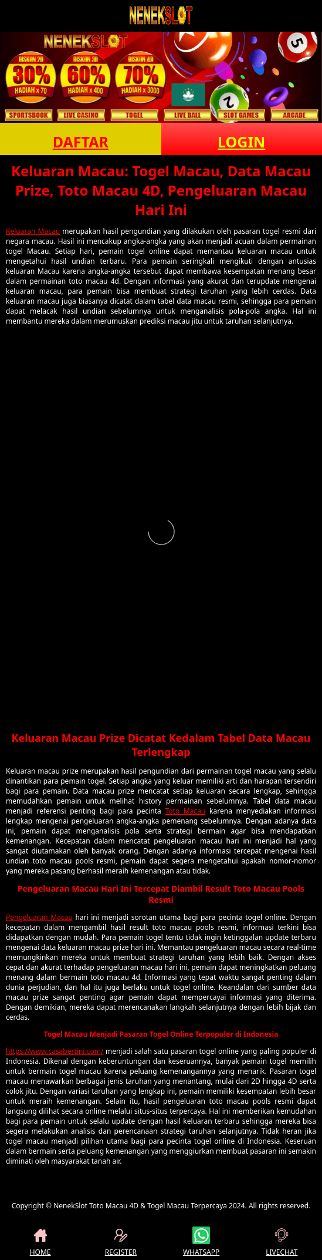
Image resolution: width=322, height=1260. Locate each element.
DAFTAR (81, 142)
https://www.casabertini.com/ (54, 1051)
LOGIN (241, 142)
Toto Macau (185, 811)
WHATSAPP (201, 1242)
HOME (40, 1242)
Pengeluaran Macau (39, 917)
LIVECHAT (281, 1242)
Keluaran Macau (33, 231)
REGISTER (121, 1242)
